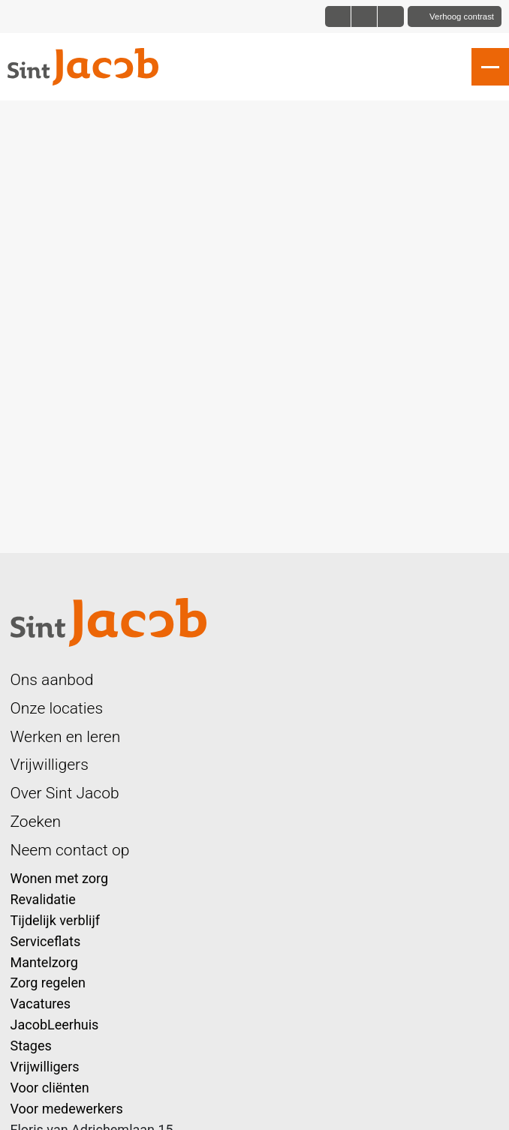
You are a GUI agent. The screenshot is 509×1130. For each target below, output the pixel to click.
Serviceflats (46, 941)
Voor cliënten (50, 1087)
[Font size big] (364, 16)
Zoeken (36, 821)
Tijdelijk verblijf (55, 920)
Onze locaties (57, 708)
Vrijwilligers (50, 764)
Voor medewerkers (67, 1108)
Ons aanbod (52, 679)
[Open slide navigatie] (490, 67)
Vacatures (41, 1003)
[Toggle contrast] (454, 16)
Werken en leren (66, 736)
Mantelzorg (44, 962)
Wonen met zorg (60, 878)
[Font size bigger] (390, 16)
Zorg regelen (48, 982)
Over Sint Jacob (65, 792)
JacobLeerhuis (55, 1024)
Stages (31, 1045)
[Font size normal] (338, 16)
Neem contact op (70, 849)
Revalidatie (43, 899)
